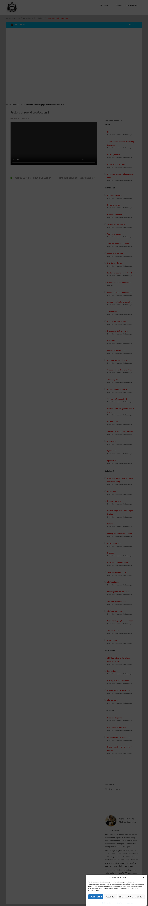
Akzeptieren (96, 897)
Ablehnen (110, 897)
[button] (143, 877)
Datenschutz (119, 903)
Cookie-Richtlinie (107, 903)
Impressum (129, 903)
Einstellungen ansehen (131, 897)
